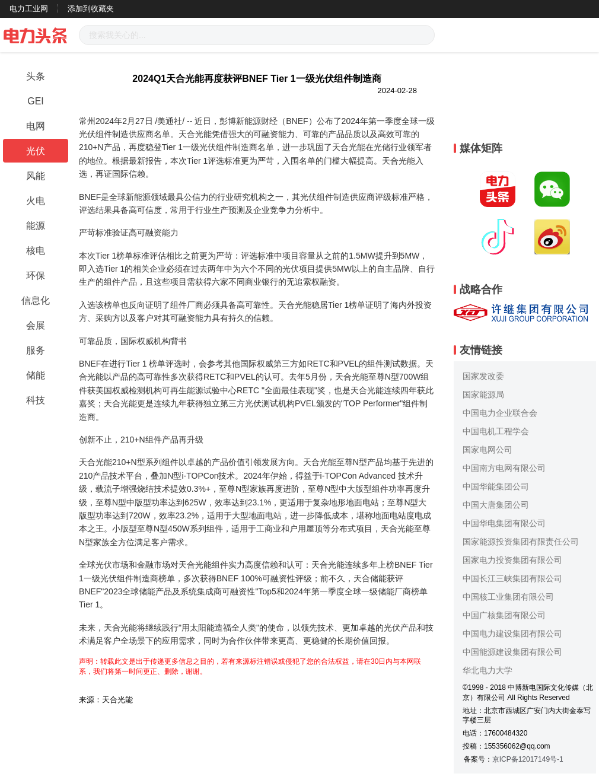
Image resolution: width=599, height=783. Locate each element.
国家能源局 (483, 394)
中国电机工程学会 (496, 431)
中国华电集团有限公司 (504, 523)
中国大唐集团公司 (496, 505)
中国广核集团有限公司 (504, 615)
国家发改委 (483, 376)
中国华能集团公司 (496, 486)
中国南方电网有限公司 (504, 468)
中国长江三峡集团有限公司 (512, 578)
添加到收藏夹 (91, 8)
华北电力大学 (487, 670)
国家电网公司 (487, 449)
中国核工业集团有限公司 (508, 596)
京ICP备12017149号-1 (527, 759)
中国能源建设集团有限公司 (512, 652)
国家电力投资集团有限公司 (512, 560)
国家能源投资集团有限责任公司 (521, 541)
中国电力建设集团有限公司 (512, 633)
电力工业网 (28, 8)
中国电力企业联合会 (500, 413)
